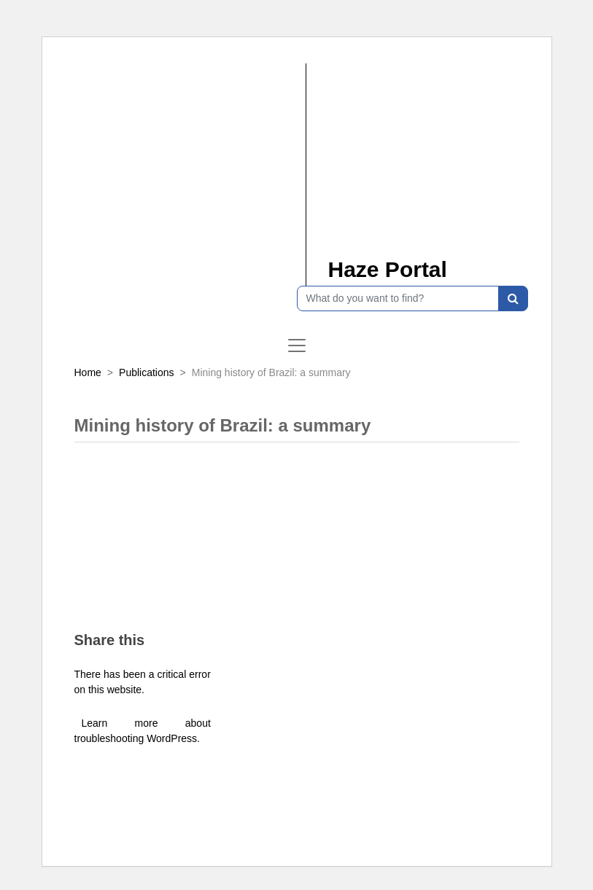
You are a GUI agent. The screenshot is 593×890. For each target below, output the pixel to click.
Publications (146, 372)
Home (87, 372)
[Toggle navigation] (297, 345)
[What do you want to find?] (398, 298)
